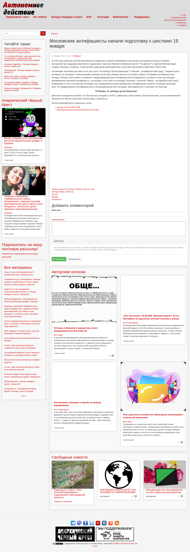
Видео (61, 192)
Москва (55, 197)
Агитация (103, 16)
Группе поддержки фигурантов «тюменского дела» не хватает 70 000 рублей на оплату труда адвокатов (22, 323)
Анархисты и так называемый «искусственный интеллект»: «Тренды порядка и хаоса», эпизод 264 (20, 291)
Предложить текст (17, 16)
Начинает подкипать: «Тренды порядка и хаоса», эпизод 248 (21, 65)
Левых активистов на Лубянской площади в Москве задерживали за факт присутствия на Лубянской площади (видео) (22, 50)
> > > (23, 396)
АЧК (89, 16)
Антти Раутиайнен (130, 323)
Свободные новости (70, 457)
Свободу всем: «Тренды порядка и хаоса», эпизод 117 (22, 71)
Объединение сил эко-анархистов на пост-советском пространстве (164, 491)
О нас (95, 546)
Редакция (77, 56)
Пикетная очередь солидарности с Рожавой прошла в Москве (22, 89)
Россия (55, 194)
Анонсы (54, 33)
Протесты (69, 192)
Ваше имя (56, 210)
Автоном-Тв (56, 199)
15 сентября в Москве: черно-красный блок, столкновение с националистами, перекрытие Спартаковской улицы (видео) (22, 58)
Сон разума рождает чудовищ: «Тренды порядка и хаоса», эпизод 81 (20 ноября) (21, 83)
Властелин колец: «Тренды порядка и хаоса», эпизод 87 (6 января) (20, 77)
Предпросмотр (74, 259)
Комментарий (58, 220)
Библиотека (121, 16)
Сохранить (59, 259)
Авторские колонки (68, 272)
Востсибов (58, 335)
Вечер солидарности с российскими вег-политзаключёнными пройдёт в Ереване (23, 141)
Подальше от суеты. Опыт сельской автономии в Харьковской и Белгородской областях (69, 494)
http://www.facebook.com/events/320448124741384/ (78, 110)
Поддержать (142, 16)
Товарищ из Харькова (63, 501)
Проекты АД (81, 189)
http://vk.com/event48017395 (68, 107)
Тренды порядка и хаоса (66, 16)
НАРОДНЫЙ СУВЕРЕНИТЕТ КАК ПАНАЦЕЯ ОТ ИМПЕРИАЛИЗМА (118, 491)
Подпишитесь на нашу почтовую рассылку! (22, 246)
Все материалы (18, 267)
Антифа (55, 192)
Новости (62, 189)
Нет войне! (40, 16)
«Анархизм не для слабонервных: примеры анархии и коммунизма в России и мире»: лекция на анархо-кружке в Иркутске (22, 282)
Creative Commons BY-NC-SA (125, 543)
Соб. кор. (91, 189)
